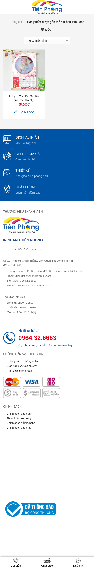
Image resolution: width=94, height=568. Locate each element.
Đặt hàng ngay (24, 111)
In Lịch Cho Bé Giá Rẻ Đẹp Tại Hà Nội (24, 98)
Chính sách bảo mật (19, 427)
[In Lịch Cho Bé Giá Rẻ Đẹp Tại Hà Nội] (24, 70)
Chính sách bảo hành (19, 413)
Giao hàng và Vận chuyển (22, 365)
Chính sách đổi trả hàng (21, 422)
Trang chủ (16, 22)
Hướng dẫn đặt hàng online (23, 361)
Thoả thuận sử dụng (19, 418)
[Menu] (5, 7)
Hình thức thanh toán (19, 370)
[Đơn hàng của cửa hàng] (47, 40)
